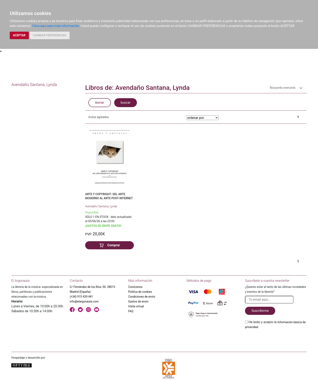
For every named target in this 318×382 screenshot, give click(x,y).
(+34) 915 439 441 (81, 296)
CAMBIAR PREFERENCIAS (49, 35)
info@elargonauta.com (84, 301)
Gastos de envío (138, 301)
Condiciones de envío (141, 296)
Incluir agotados (98, 117)
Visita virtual (136, 306)
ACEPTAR (19, 35)
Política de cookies (140, 291)
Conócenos (135, 286)
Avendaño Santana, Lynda (101, 206)
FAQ (130, 311)
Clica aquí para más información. (56, 26)
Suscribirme (260, 311)
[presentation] (276, 339)
